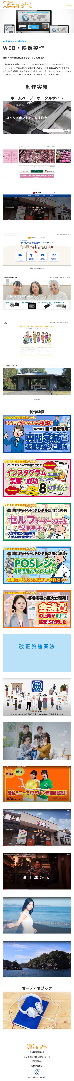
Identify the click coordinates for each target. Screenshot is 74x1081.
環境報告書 (37, 1061)
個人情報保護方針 (37, 1052)
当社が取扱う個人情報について (37, 1056)
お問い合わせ (37, 1065)
